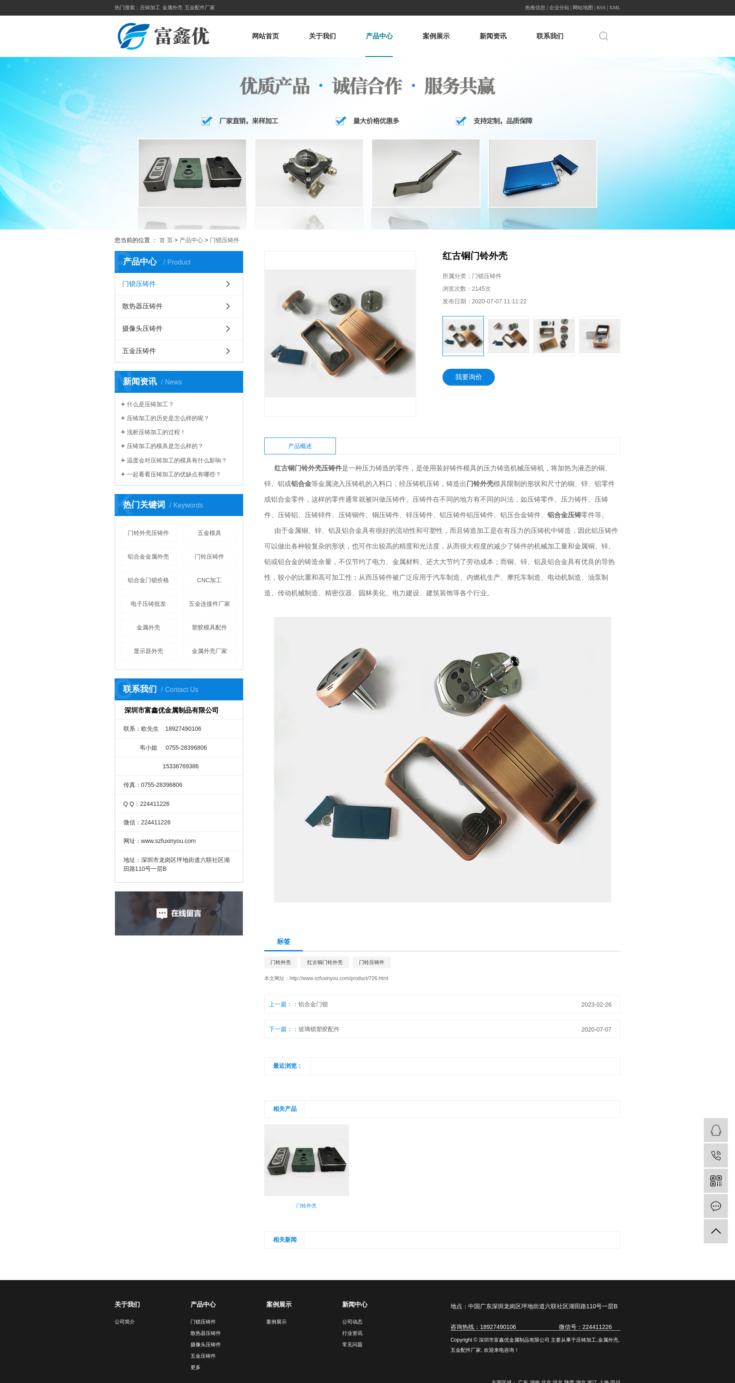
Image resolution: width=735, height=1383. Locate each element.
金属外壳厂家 (209, 651)
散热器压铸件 (142, 306)
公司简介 (125, 1322)
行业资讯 (352, 1333)
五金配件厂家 (200, 8)
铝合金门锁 (313, 1004)
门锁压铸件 (224, 240)
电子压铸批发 (148, 603)
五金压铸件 (139, 350)
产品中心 (379, 36)
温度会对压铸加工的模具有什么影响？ (177, 460)
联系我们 (549, 36)
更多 (195, 1367)
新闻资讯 (493, 36)
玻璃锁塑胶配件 (319, 1029)
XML (614, 8)
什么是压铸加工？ (150, 404)
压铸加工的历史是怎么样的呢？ (168, 418)
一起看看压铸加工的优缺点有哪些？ (174, 474)
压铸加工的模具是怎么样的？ (165, 446)
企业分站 (559, 8)
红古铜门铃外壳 (325, 962)
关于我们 (322, 36)
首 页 (166, 240)
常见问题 (352, 1345)
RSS (601, 8)
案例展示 (436, 36)
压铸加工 (150, 8)
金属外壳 (172, 8)
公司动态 (352, 1322)
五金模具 (209, 532)
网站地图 (583, 8)
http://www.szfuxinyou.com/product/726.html (339, 978)
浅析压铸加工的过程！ (156, 432)
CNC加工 (209, 580)
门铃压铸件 (209, 556)
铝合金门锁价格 (148, 580)
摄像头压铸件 (142, 328)
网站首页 (265, 36)
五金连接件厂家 (209, 603)
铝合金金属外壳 (148, 556)
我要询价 (468, 377)
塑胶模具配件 (209, 627)
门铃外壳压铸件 (148, 532)
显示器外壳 (148, 651)
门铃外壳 (281, 962)
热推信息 (535, 8)
